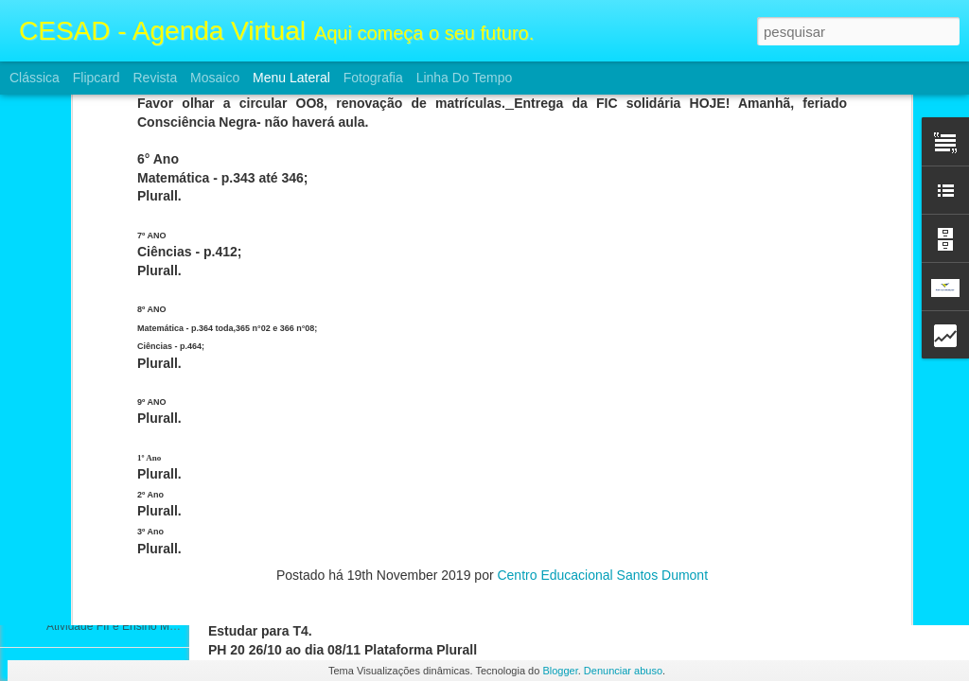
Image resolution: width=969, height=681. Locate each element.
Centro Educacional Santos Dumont (602, 280)
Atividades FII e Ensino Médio (121, 456)
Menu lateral (291, 77)
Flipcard (96, 77)
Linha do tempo (464, 77)
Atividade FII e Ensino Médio (118, 498)
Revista (154, 77)
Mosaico (214, 77)
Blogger (559, 670)
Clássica (34, 77)
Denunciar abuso (623, 670)
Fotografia (373, 77)
